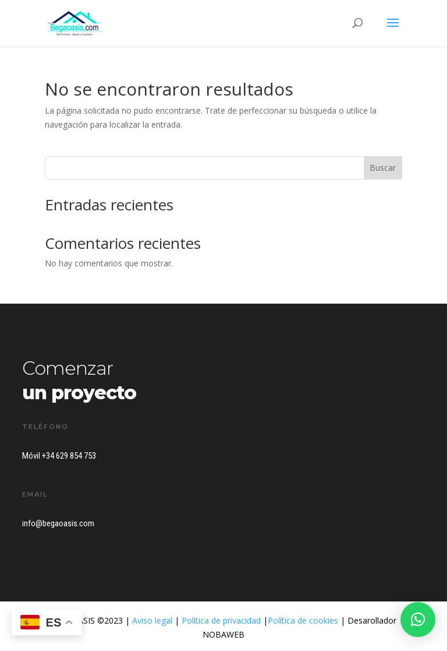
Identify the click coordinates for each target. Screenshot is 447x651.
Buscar (383, 167)
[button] (417, 619)
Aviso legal (152, 620)
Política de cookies (303, 620)
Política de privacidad (221, 620)
